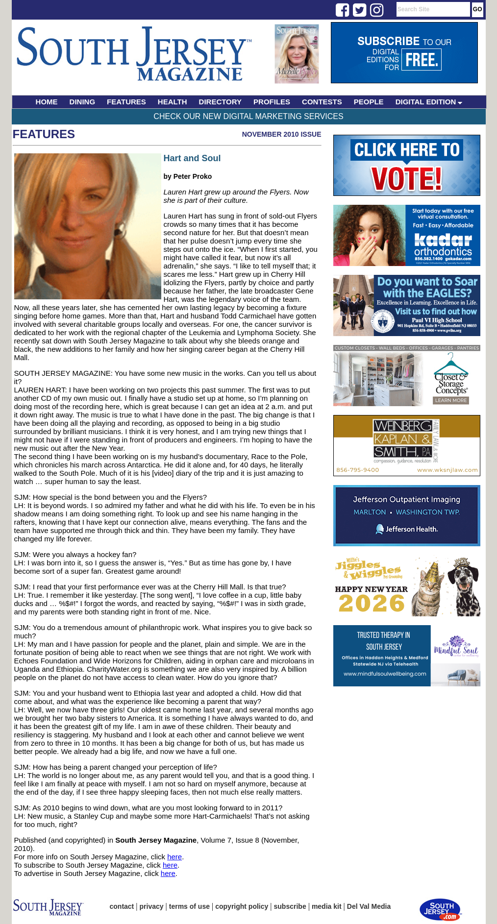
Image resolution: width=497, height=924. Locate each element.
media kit (327, 906)
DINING (83, 101)
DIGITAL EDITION (429, 101)
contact (122, 906)
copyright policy (241, 906)
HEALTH (172, 101)
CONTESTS (322, 101)
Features (44, 134)
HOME (47, 101)
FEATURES (126, 101)
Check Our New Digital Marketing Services (248, 116)
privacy (152, 906)
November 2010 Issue (282, 134)
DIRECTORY (220, 101)
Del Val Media (369, 906)
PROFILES (271, 101)
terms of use (189, 906)
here (174, 856)
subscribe (290, 906)
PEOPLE (369, 101)
